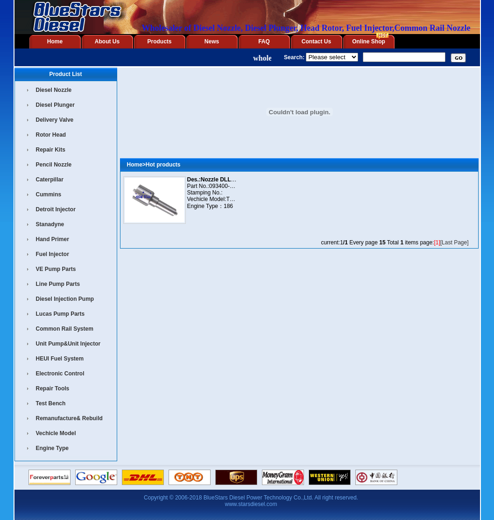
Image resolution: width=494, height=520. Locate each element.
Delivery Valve (55, 120)
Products (159, 41)
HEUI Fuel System (60, 358)
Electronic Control (60, 373)
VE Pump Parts (56, 269)
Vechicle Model (56, 433)
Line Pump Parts (58, 284)
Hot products (163, 164)
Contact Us (316, 41)
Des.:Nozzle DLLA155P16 (220, 179)
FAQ (264, 41)
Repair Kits (50, 149)
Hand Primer (52, 239)
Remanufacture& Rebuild (69, 418)
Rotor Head (51, 135)
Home (55, 41)
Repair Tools (53, 388)
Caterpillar (50, 179)
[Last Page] (454, 242)
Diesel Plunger (55, 105)
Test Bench (51, 403)
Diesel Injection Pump (65, 299)
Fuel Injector (52, 254)
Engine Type (52, 448)
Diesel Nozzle (54, 90)
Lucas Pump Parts (60, 314)
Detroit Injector (56, 209)
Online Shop (368, 41)
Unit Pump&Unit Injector (68, 343)
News (212, 41)
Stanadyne (50, 224)
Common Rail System (64, 329)
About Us (107, 41)
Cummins (49, 194)
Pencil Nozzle (54, 164)
